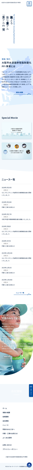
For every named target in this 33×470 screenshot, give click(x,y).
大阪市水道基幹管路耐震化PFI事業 (11, 2)
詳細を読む (7, 357)
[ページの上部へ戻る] (29, 464)
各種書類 (6, 417)
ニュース (6, 425)
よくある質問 (7, 438)
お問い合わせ (7, 445)
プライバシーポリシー (10, 449)
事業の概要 (19, 92)
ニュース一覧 (20, 293)
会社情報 (16, 393)
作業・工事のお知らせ (10, 433)
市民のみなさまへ (9, 429)
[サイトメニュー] (29, 3)
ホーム (5, 408)
